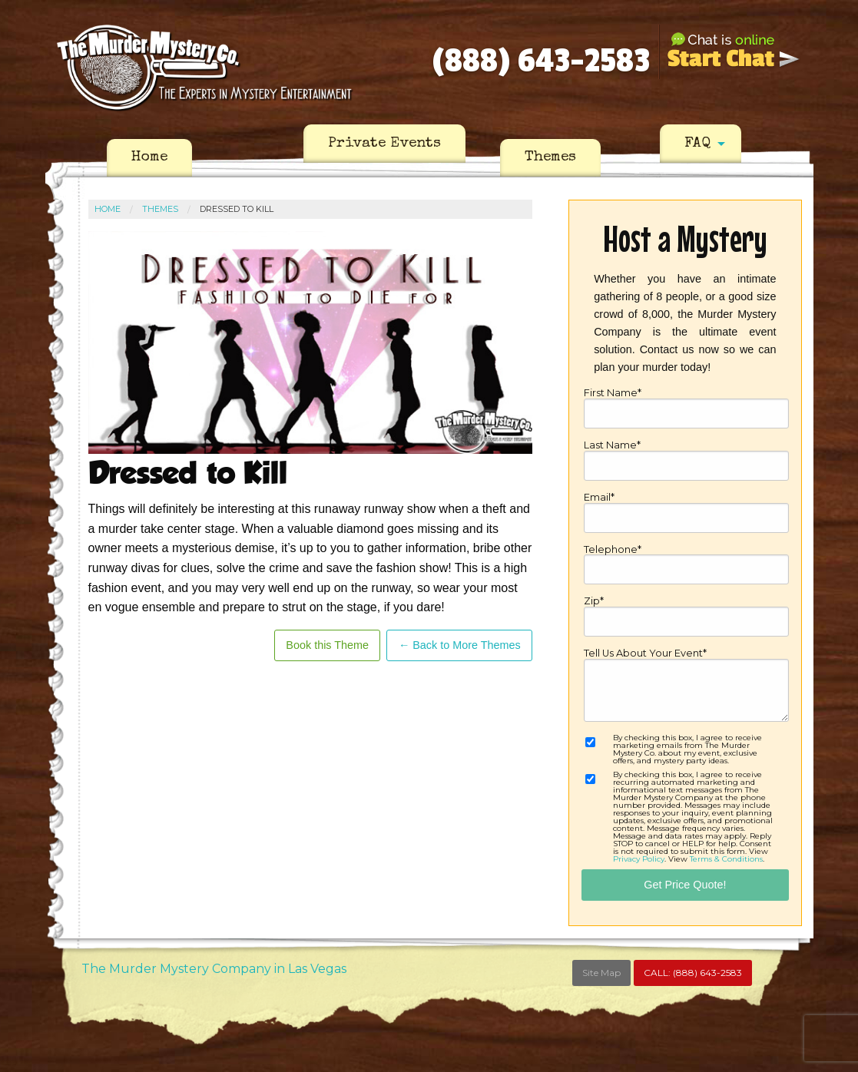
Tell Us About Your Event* (686, 685)
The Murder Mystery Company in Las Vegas (213, 968)
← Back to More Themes (460, 645)
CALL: (693, 972)
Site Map (601, 972)
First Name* (686, 408)
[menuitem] (149, 158)
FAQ (697, 143)
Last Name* (686, 461)
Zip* (686, 617)
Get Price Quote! (685, 884)
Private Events (384, 143)
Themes (550, 157)
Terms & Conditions (726, 859)
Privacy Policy (638, 859)
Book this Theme (327, 645)
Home (149, 157)
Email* (686, 513)
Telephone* (686, 565)
